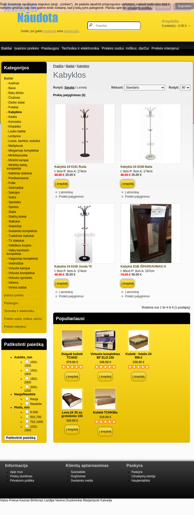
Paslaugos (50, 48)
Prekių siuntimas (21, 476)
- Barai (11, 88)
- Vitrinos (12, 282)
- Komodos (14, 121)
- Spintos (12, 207)
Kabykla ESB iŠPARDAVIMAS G (143, 266)
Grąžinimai (78, 476)
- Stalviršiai (14, 226)
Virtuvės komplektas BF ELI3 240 (105, 355)
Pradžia (58, 66)
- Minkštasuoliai (17, 155)
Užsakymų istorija (143, 476)
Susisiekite (78, 472)
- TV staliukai (15, 240)
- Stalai (11, 212)
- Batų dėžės (15, 93)
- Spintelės (14, 202)
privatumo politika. (139, 8)
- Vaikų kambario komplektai (18, 252)
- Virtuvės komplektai (21, 273)
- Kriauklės (14, 126)
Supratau (184, 6)
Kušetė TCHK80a (105, 412)
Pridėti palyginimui (71, 196)
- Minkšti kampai (18, 160)
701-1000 (36, 422)
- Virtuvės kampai (18, 268)
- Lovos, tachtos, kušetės (23, 141)
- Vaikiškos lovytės (19, 245)
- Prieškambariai (18, 178)
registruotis (71, 31)
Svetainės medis (82, 480)
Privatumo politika (22, 480)
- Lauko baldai (16, 131)
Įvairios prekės (26, 48)
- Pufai (11, 183)
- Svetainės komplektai (22, 231)
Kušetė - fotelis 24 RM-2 (138, 355)
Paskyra (137, 472)
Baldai (6, 48)
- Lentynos (14, 136)
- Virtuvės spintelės (19, 278)
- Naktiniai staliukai (19, 173)
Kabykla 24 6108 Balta (136, 167)
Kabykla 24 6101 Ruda (70, 167)
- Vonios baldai (17, 287)
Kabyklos (83, 66)
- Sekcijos (13, 192)
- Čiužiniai (13, 97)
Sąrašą (69, 87)
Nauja (34, 399)
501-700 (35, 417)
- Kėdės (12, 117)
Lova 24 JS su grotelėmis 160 (72, 414)
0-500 (34, 412)
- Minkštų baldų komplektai (17, 166)
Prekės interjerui (165, 48)
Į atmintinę (66, 192)
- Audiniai (13, 83)
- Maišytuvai (15, 146)
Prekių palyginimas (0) (69, 95)
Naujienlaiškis (141, 480)
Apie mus (16, 472)
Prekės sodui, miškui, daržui (125, 48)
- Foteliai (12, 107)
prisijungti (49, 31)
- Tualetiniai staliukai (20, 236)
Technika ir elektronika (80, 48)
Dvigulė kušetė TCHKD (72, 355)
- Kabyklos (14, 112)
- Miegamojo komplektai (23, 150)
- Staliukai (13, 221)
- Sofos (11, 197)
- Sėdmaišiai (15, 188)
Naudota (35, 404)
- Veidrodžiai (15, 263)
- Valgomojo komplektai (22, 258)
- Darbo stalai (16, 102)
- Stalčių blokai (16, 216)
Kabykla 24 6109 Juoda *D (73, 266)
